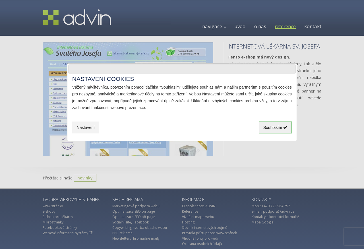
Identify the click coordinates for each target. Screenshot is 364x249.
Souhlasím (275, 127)
